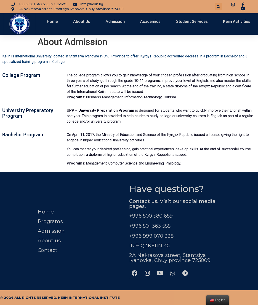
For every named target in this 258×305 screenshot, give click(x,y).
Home (52, 21)
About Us (81, 21)
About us (49, 241)
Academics (150, 21)
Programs (50, 221)
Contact (47, 250)
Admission (115, 21)
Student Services (192, 21)
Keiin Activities (236, 21)
